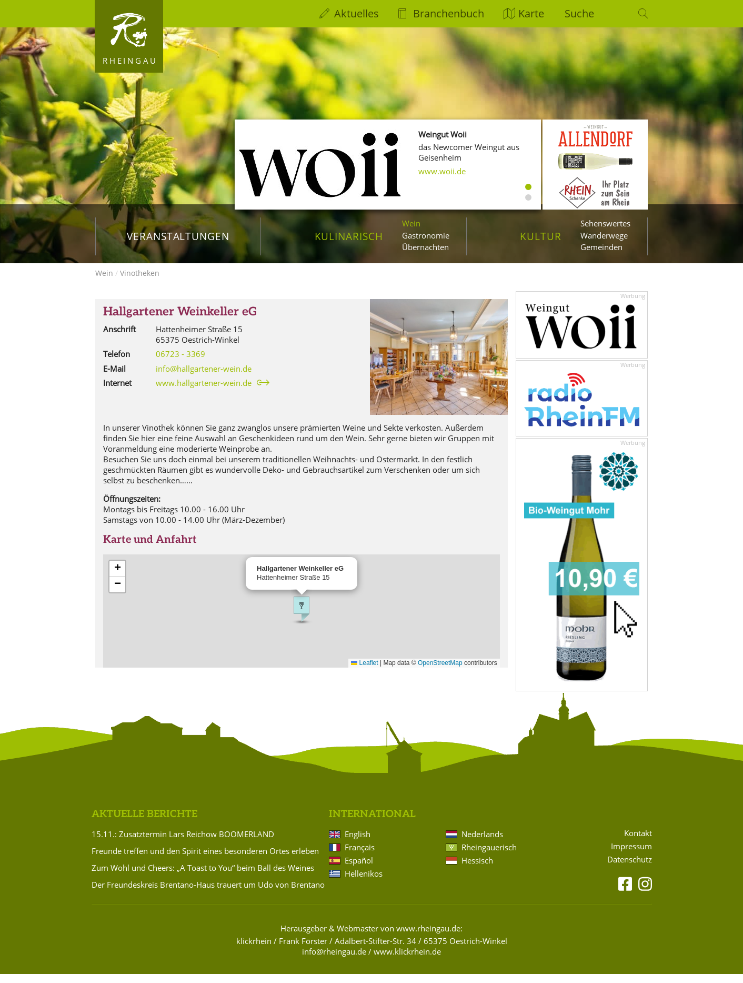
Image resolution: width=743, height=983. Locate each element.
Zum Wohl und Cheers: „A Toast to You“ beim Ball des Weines (203, 876)
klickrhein (254, 950)
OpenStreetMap (440, 672)
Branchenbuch (448, 13)
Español (359, 869)
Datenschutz (629, 868)
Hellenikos (364, 882)
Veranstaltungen (178, 236)
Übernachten (425, 247)
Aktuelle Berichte (144, 823)
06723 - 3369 (180, 363)
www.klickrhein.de (407, 960)
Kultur (540, 236)
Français (360, 856)
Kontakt (638, 842)
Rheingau (130, 60)
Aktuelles (356, 13)
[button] (301, 618)
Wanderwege (604, 235)
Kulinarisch (349, 236)
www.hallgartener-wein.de (204, 391)
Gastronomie (425, 235)
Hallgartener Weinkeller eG (180, 321)
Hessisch (477, 869)
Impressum (631, 855)
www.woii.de (442, 171)
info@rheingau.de (334, 960)
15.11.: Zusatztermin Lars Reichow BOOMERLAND (183, 843)
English (357, 843)
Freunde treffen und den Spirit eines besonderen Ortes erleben (205, 860)
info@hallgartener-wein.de (204, 377)
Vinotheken (139, 282)
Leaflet (364, 672)
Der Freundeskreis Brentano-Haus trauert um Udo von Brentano (208, 893)
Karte (531, 13)
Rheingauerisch (489, 856)
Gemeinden (601, 247)
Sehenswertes (605, 223)
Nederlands (482, 843)
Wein (411, 223)
